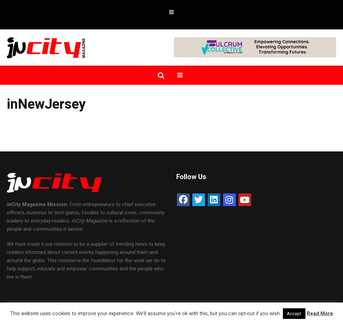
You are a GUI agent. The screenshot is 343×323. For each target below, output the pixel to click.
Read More (320, 313)
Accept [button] (294, 313)
